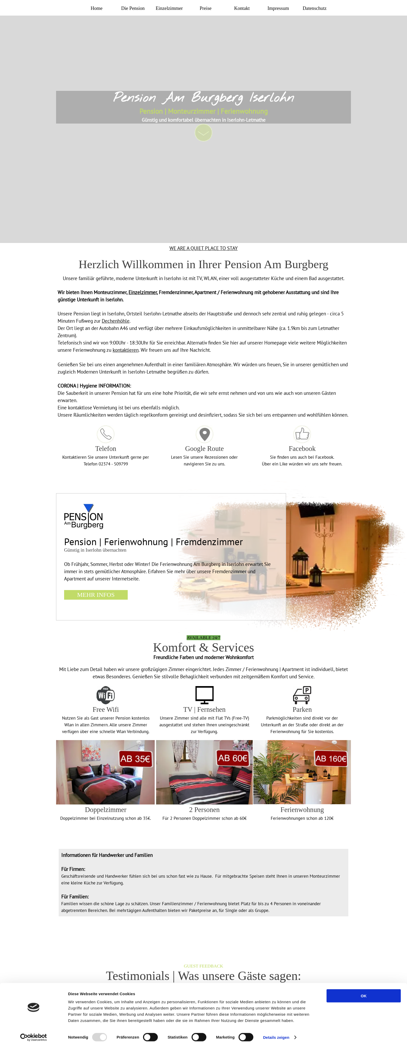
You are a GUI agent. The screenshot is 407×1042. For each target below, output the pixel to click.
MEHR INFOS (96, 594)
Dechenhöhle (116, 321)
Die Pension (133, 8)
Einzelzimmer (169, 8)
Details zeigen (276, 1032)
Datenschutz (315, 8)
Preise (206, 8)
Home (97, 8)
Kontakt (242, 8)
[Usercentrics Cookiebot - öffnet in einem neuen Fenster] (33, 1032)
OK (364, 990)
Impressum (278, 8)
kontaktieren (126, 350)
